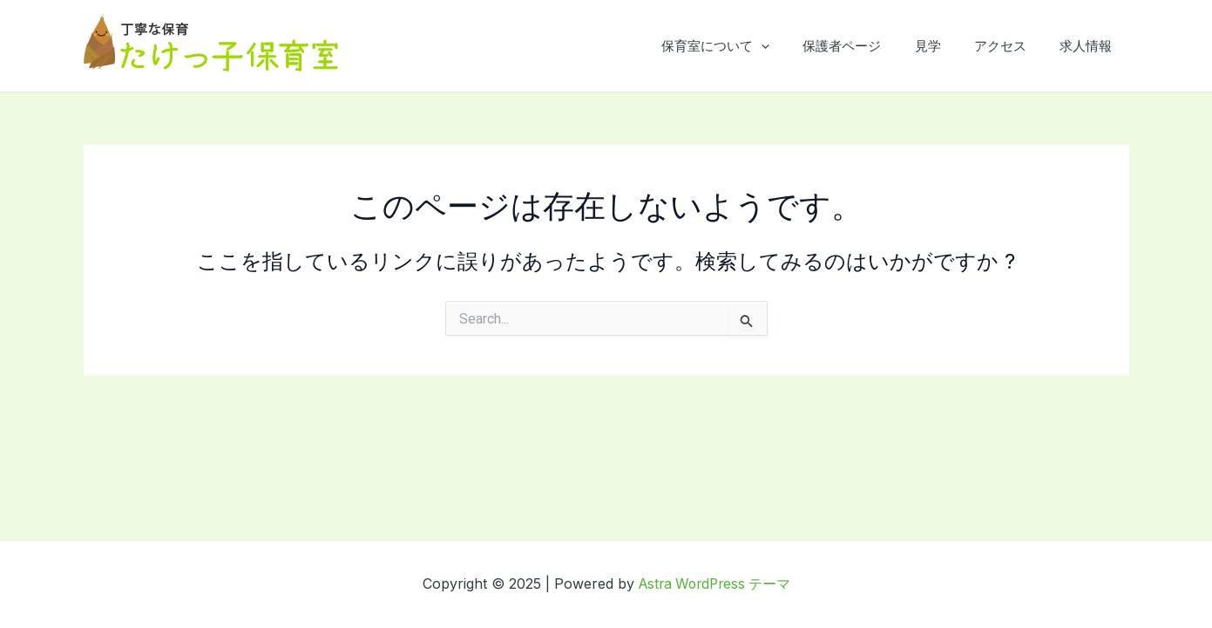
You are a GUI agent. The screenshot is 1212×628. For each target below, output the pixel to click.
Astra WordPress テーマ (714, 583)
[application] (794, 46)
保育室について (748, 46)
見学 (946, 46)
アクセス (1011, 46)
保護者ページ (868, 46)
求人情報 (1090, 46)
